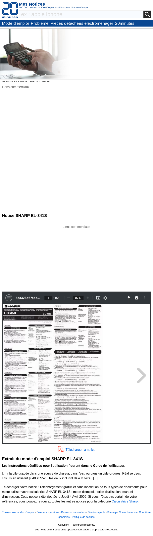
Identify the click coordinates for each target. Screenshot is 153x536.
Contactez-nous (128, 512)
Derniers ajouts (96, 512)
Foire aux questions (48, 512)
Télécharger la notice (80, 449)
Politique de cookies (83, 516)
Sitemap (112, 512)
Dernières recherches (73, 512)
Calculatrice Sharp (125, 501)
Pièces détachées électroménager (82, 23)
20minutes (124, 23)
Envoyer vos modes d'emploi (18, 512)
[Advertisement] (76, 257)
